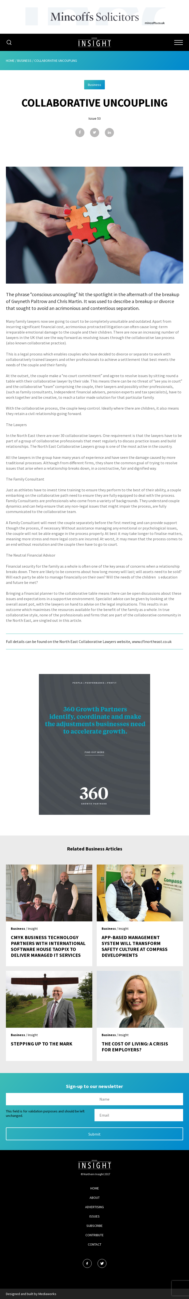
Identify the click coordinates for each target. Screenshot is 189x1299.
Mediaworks (47, 1294)
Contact (94, 1244)
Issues (94, 1216)
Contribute (94, 1235)
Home (10, 60)
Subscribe (94, 1225)
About (95, 1197)
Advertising (94, 1207)
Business (24, 60)
